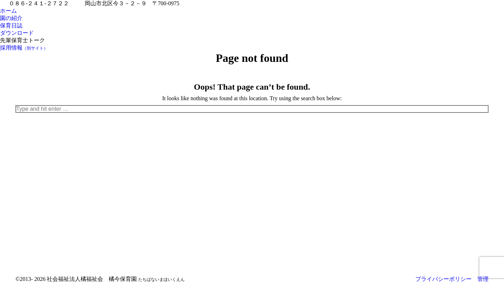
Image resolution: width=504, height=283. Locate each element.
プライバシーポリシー (443, 279)
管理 (483, 279)
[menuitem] (8, 11)
